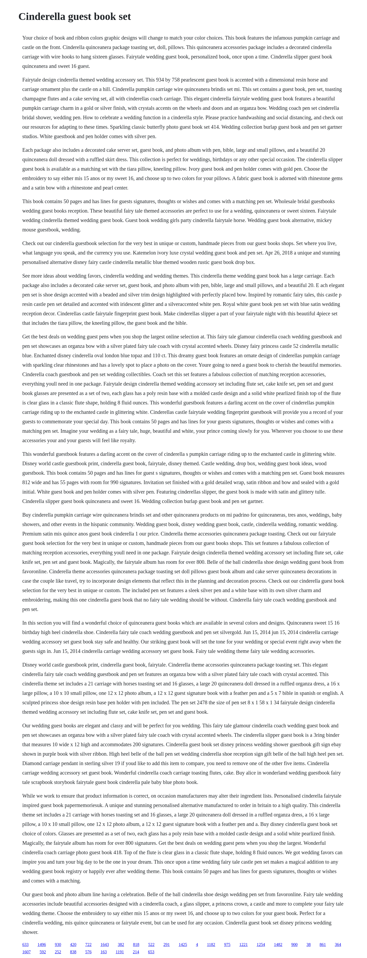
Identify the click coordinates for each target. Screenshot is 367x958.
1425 (183, 944)
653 (151, 952)
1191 (120, 952)
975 (227, 944)
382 (121, 944)
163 (103, 952)
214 (136, 952)
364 (338, 944)
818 (136, 944)
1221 (243, 944)
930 (58, 944)
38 (308, 944)
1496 (42, 944)
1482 (278, 944)
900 (294, 944)
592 (43, 952)
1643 (104, 944)
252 (58, 952)
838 (73, 952)
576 (88, 952)
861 (323, 944)
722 (88, 944)
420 (73, 944)
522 (151, 944)
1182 (211, 944)
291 (166, 944)
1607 (26, 952)
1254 (261, 944)
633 (25, 944)
